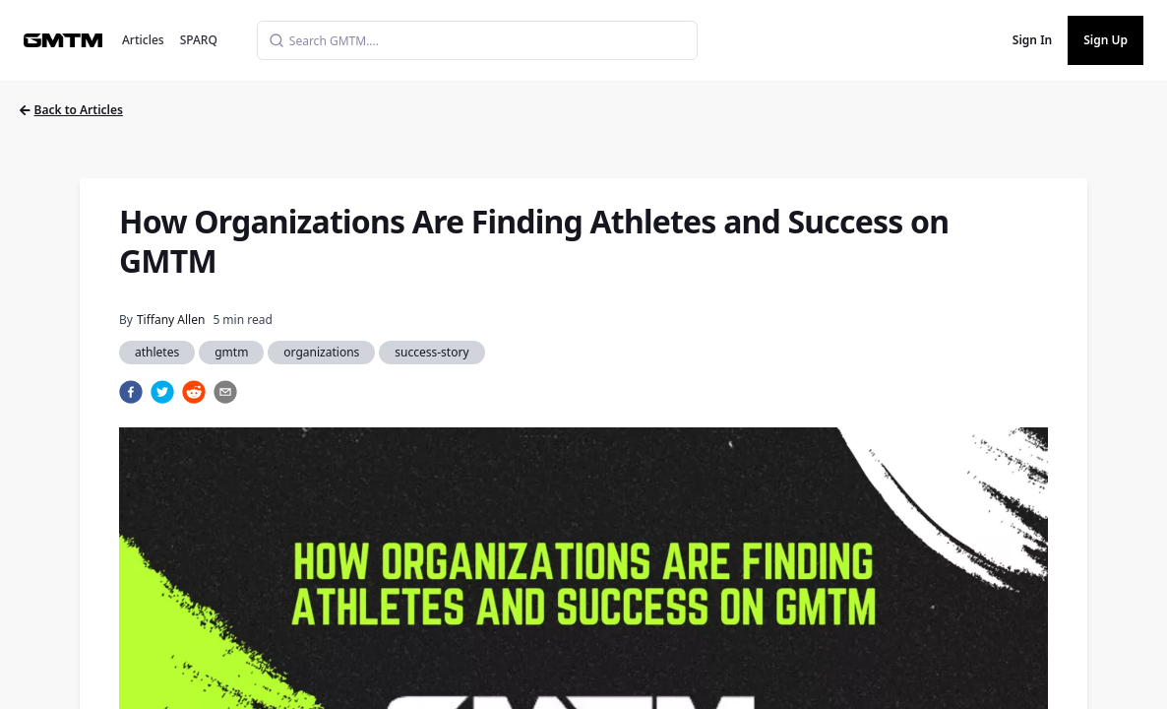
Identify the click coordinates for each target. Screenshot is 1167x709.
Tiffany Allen (171, 319)
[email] (225, 392)
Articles (143, 40)
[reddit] (194, 392)
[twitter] (162, 392)
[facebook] (131, 392)
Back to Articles (71, 109)
